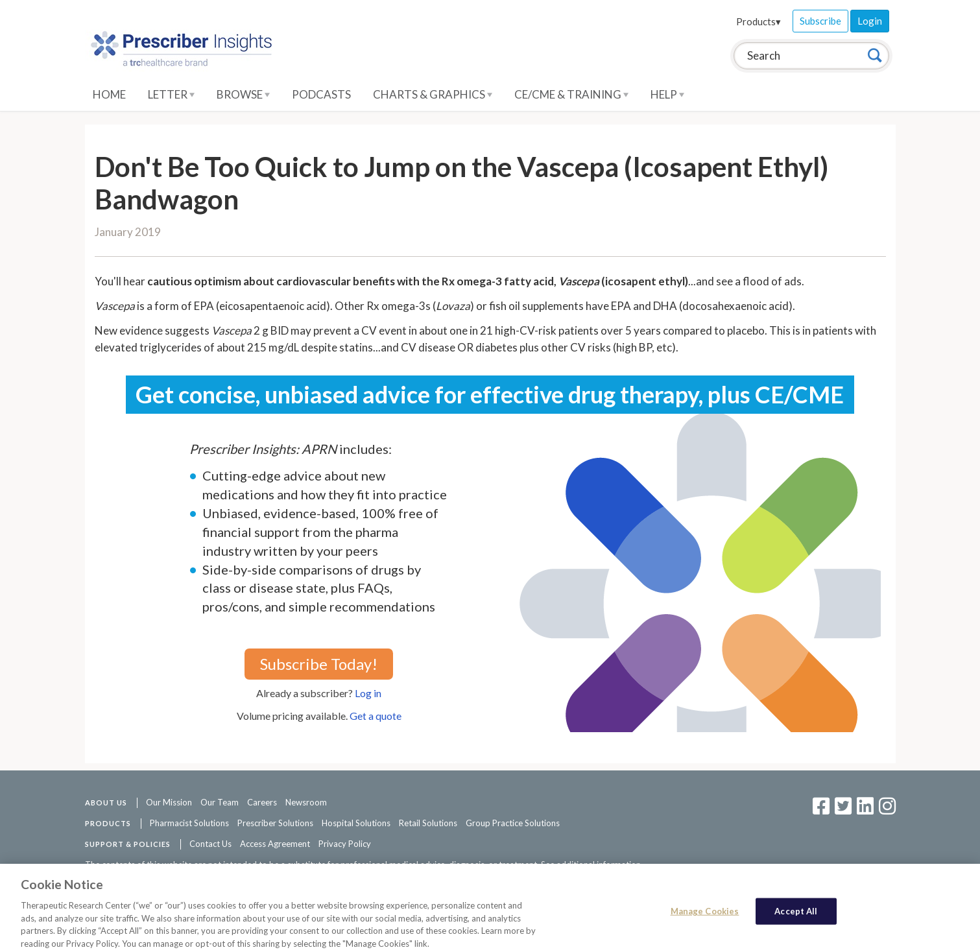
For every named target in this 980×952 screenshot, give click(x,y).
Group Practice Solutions (513, 823)
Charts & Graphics (432, 94)
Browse (243, 94)
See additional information (591, 864)
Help (667, 94)
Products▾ (758, 21)
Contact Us (210, 844)
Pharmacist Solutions (189, 823)
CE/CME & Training (571, 94)
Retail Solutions (428, 823)
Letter (171, 94)
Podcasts (321, 94)
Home (109, 94)
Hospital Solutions (356, 823)
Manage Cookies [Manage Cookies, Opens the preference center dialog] (705, 917)
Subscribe (820, 21)
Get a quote (375, 715)
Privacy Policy (344, 844)
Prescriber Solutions (275, 823)
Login (869, 21)
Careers (262, 802)
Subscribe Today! (318, 663)
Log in (368, 693)
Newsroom (306, 802)
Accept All (795, 917)
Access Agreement (275, 844)
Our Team (219, 802)
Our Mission (169, 802)
